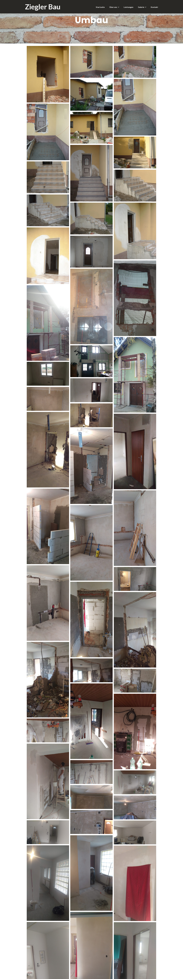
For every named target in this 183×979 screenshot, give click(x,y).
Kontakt (154, 7)
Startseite (100, 7)
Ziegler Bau (42, 6)
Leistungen (128, 7)
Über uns (113, 7)
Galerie (141, 7)
